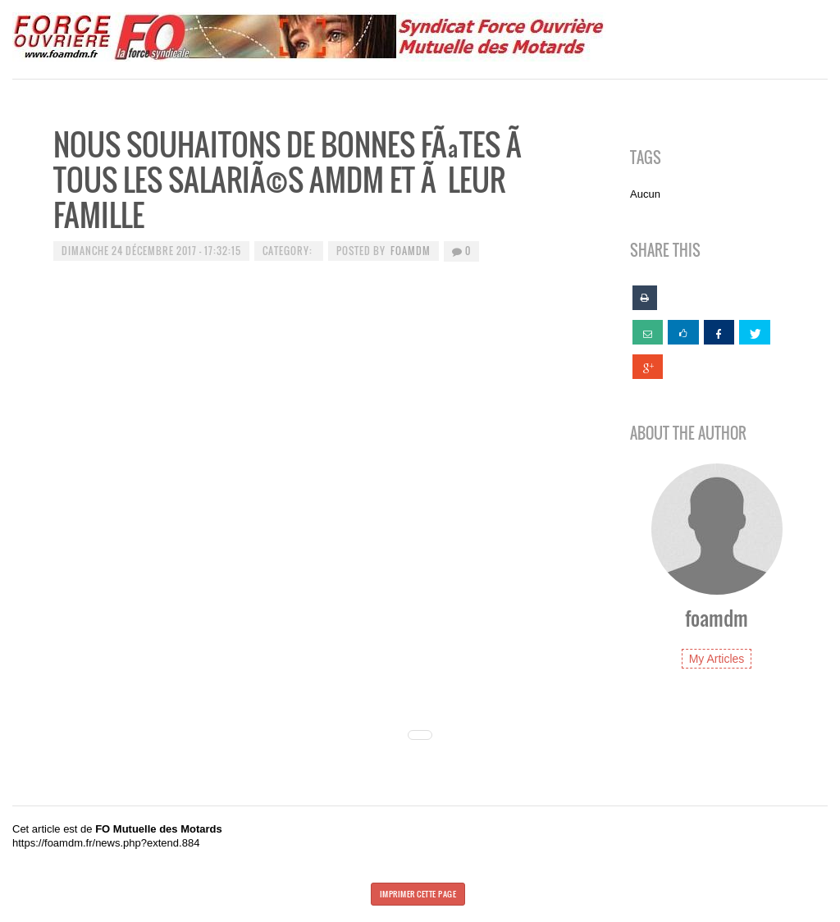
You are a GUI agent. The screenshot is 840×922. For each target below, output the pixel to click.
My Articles (717, 658)
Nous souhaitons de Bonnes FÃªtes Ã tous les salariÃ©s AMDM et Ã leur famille (290, 179)
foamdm (410, 251)
